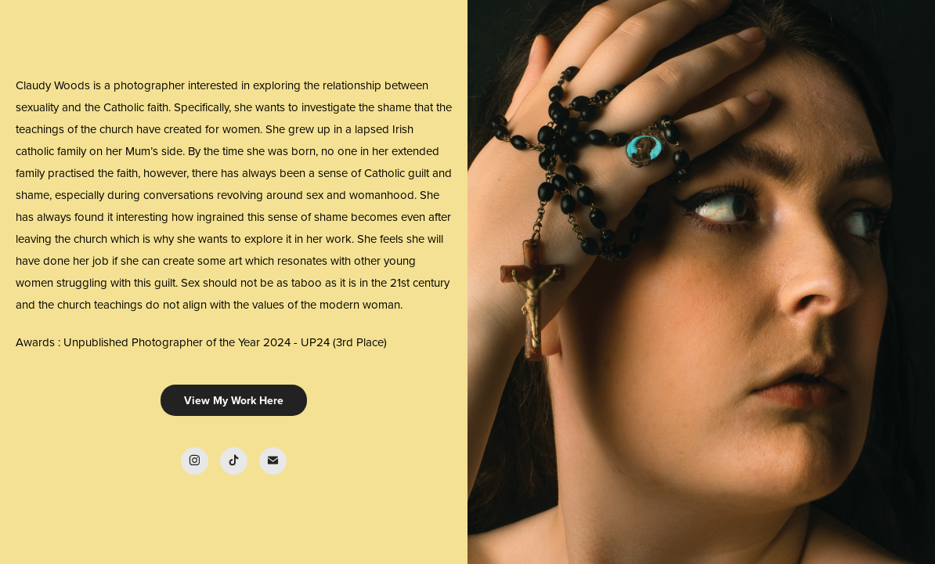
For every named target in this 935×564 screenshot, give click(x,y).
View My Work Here (233, 400)
